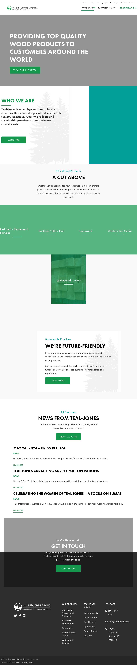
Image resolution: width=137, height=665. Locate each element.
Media (123, 3)
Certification (128, 8)
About (84, 3)
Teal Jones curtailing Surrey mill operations (56, 471)
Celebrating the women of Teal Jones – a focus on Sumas (67, 493)
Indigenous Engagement (100, 3)
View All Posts (68, 436)
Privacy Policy (28, 662)
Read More (18, 465)
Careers (132, 3)
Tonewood (67, 628)
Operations (89, 626)
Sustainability (106, 8)
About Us (13, 140)
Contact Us (68, 568)
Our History (90, 622)
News (16, 453)
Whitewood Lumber (67, 641)
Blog (116, 3)
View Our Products (25, 70)
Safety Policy (90, 631)
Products (87, 8)
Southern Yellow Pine (68, 622)
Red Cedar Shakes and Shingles (68, 613)
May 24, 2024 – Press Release (39, 448)
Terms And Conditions (10, 662)
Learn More (58, 380)
